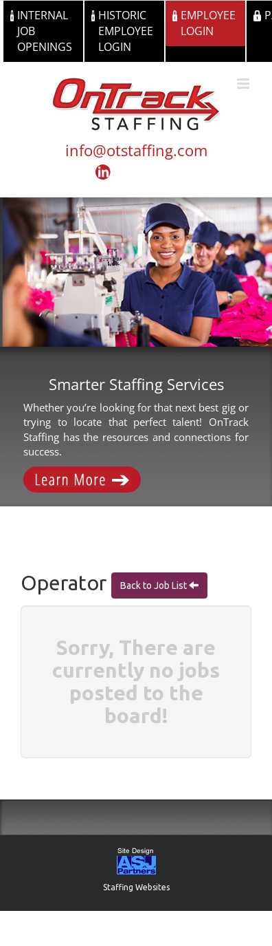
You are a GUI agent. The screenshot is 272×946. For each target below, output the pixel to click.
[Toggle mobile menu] (244, 83)
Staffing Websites (136, 887)
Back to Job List (154, 585)
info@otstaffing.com (136, 150)
